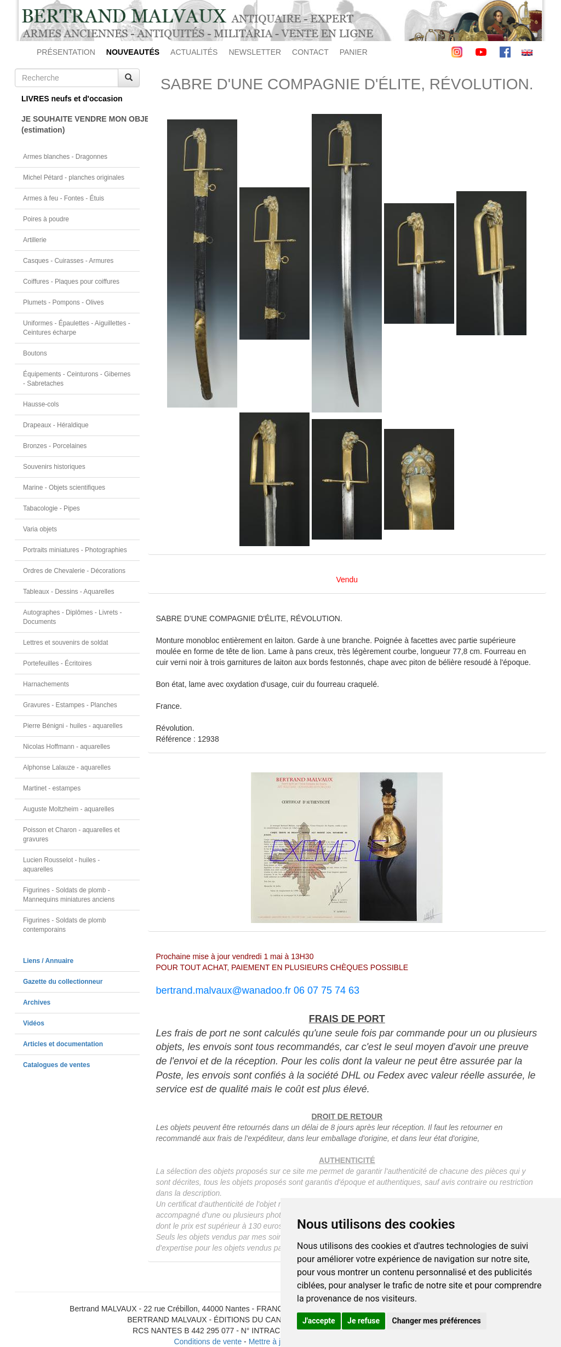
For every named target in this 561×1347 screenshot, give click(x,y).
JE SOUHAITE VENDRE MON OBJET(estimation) (80, 124)
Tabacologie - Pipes (51, 508)
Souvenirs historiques (54, 467)
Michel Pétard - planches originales (73, 177)
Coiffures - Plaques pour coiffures (71, 281)
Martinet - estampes (52, 788)
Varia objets (40, 529)
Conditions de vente (208, 1341)
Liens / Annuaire (48, 961)
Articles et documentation (63, 1044)
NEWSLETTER (254, 52)
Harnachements (46, 684)
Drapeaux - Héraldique (56, 425)
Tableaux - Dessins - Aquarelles (69, 591)
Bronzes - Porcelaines (55, 446)
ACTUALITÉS (193, 52)
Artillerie (35, 240)
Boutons (35, 353)
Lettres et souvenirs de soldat (65, 642)
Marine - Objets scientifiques (64, 487)
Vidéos (33, 1023)
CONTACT (310, 52)
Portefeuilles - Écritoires (57, 663)
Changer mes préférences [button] (436, 1320)
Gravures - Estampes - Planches (70, 705)
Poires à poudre (46, 219)
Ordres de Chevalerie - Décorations (74, 571)
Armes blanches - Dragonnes (65, 157)
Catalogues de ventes (56, 1065)
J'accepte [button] (318, 1320)
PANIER (354, 52)
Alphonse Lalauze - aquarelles (67, 767)
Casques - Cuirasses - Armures (68, 261)
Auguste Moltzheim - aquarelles (69, 809)
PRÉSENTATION (66, 52)
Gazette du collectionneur (62, 981)
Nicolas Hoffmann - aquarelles (66, 746)
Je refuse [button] (363, 1320)
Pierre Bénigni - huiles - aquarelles (73, 726)
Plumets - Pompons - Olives (63, 302)
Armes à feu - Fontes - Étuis (63, 198)
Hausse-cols (41, 404)
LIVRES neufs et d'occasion (72, 98)
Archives (36, 1002)
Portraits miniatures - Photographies (75, 550)
